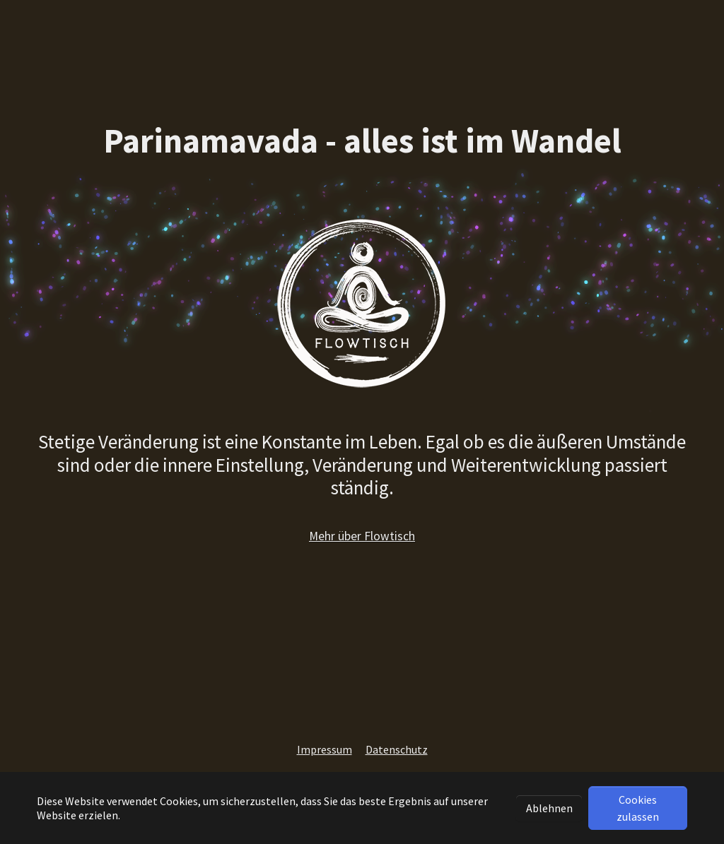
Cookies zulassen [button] (638, 808)
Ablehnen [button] (549, 808)
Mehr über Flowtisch (362, 536)
